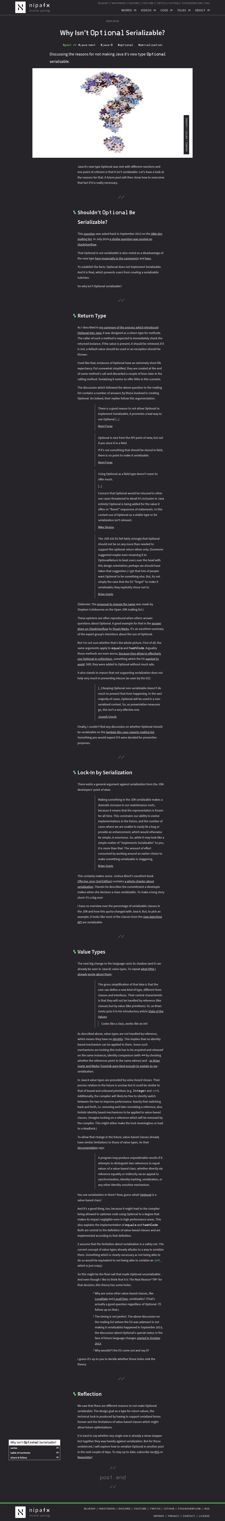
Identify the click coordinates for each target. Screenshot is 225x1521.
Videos (146, 10)
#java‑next (86, 45)
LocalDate (101, 1299)
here (148, 258)
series (13, 1448)
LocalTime (121, 1299)
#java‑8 (106, 45)
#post (67, 45)
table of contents (20, 1452)
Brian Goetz (105, 594)
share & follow (18, 1457)
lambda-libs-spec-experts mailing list (130, 732)
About (200, 10)
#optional (125, 45)
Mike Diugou (106, 527)
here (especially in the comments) (117, 258)
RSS (156, 1452)
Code (164, 10)
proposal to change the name (116, 604)
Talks (181, 10)
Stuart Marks (121, 629)
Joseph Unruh (107, 717)
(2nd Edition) (95, 881)
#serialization (150, 45)
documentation (88, 1148)
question (89, 234)
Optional (145, 1195)
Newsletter (85, 1457)
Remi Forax (105, 426)
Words (126, 10)
